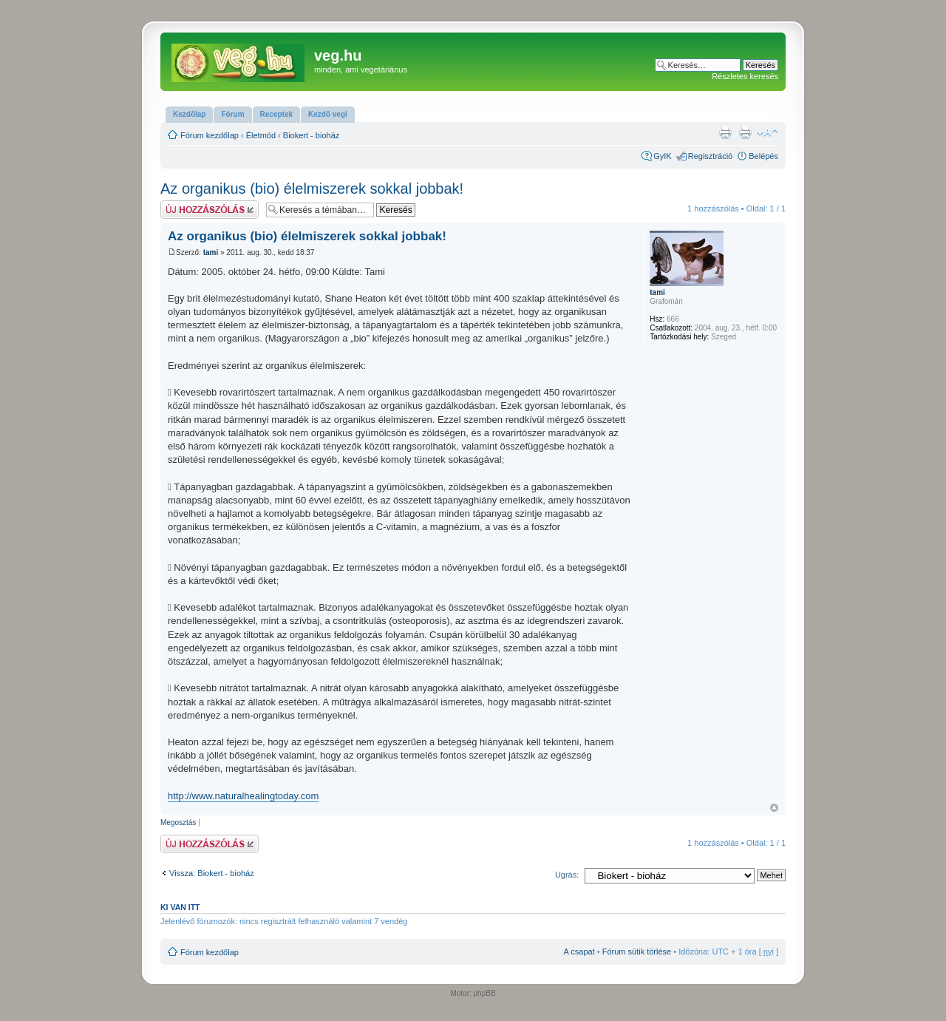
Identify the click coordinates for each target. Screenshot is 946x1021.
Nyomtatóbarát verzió (745, 132)
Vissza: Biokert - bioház (211, 873)
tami (211, 252)
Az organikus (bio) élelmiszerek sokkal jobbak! (311, 188)
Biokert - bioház (311, 135)
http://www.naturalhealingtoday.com (243, 795)
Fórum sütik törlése (637, 951)
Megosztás (178, 822)
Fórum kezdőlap (209, 135)
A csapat (579, 951)
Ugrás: (567, 874)
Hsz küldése (209, 209)
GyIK (662, 156)
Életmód (261, 135)
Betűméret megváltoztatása (767, 132)
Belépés (763, 156)
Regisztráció (710, 156)
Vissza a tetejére (774, 808)
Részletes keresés (745, 76)
